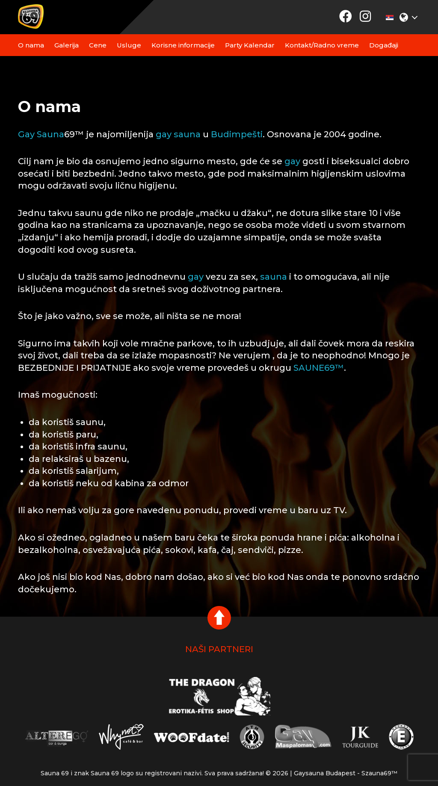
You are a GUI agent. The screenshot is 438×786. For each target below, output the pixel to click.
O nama (31, 45)
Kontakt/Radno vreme (322, 45)
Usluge (129, 45)
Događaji (383, 45)
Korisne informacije (183, 45)
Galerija (66, 45)
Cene (98, 45)
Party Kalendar (250, 45)
